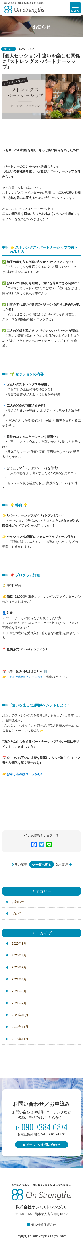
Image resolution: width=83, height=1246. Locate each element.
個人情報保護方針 (43, 1224)
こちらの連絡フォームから (25, 676)
